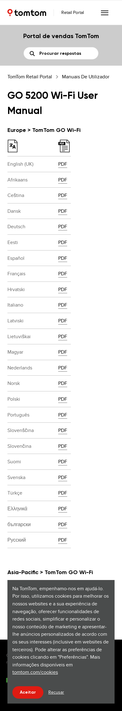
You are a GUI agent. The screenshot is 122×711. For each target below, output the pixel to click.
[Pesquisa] (61, 53)
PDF (62, 164)
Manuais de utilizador (85, 76)
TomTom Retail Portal (29, 76)
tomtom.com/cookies (35, 672)
